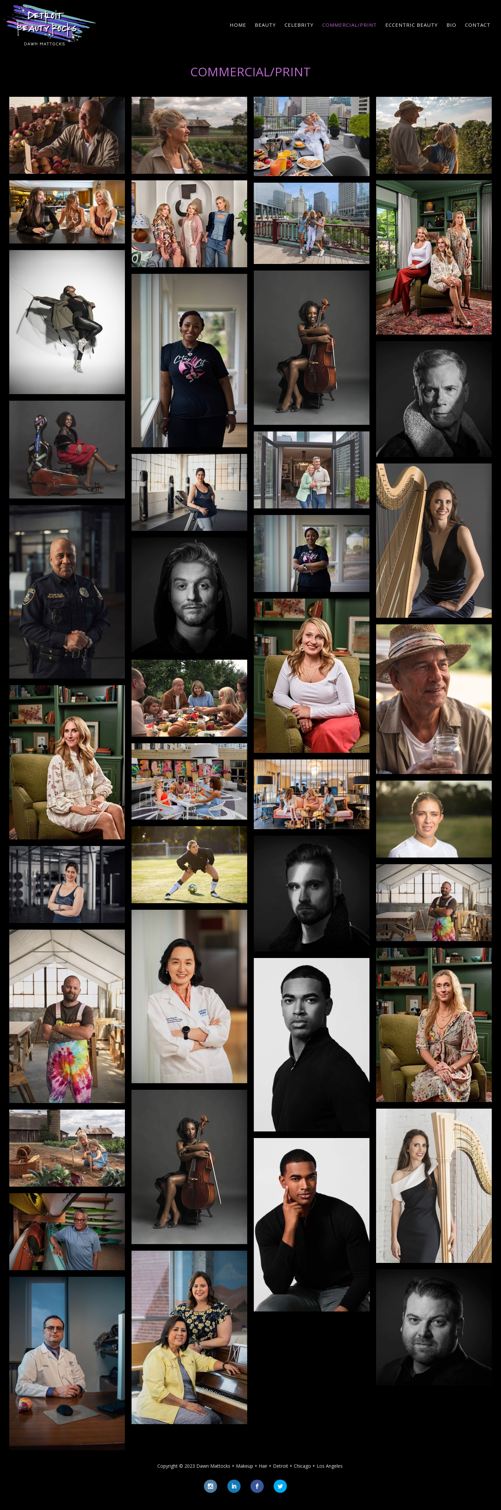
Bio (451, 25)
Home (238, 25)
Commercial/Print (349, 25)
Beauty (265, 25)
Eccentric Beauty (411, 25)
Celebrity (299, 25)
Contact (477, 25)
